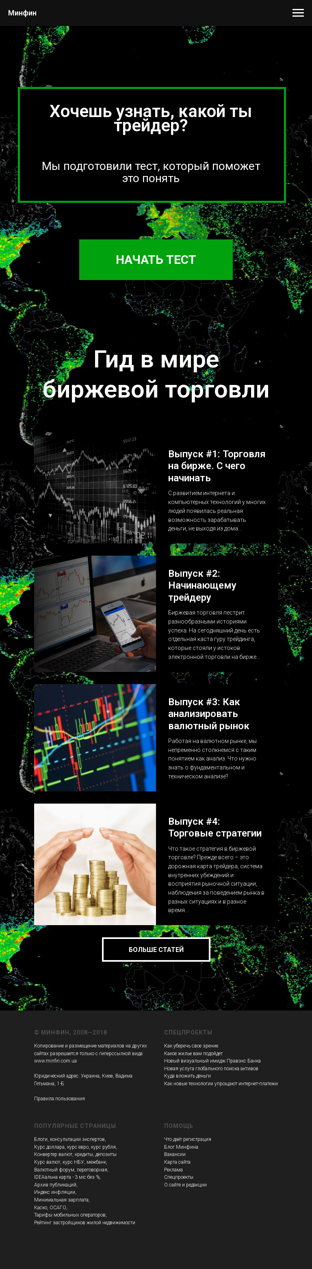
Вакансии (175, 1154)
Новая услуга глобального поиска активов (211, 1068)
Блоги (41, 1139)
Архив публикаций (55, 1185)
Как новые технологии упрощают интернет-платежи (221, 1083)
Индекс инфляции (54, 1192)
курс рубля (103, 1147)
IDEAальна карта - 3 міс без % (67, 1177)
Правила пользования (59, 1099)
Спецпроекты (178, 1177)
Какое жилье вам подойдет (193, 1053)
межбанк (96, 1162)
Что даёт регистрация (187, 1139)
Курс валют (47, 1162)
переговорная (92, 1170)
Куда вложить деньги (187, 1076)
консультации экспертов (77, 1139)
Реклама (173, 1170)
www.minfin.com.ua (55, 1061)
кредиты (84, 1154)
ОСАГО (58, 1207)
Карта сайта (177, 1162)
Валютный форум (54, 1170)
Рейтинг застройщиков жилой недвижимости (84, 1223)
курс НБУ (73, 1162)
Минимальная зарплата (61, 1200)
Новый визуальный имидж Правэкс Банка (212, 1061)
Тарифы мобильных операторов (70, 1215)
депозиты (106, 1154)
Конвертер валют (53, 1154)
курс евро (78, 1147)
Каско (40, 1207)
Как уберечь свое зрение (191, 1046)
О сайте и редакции (185, 1185)
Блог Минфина (181, 1147)
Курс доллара (49, 1147)
